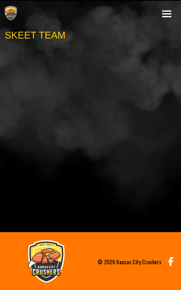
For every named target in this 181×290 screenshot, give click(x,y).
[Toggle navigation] (166, 12)
